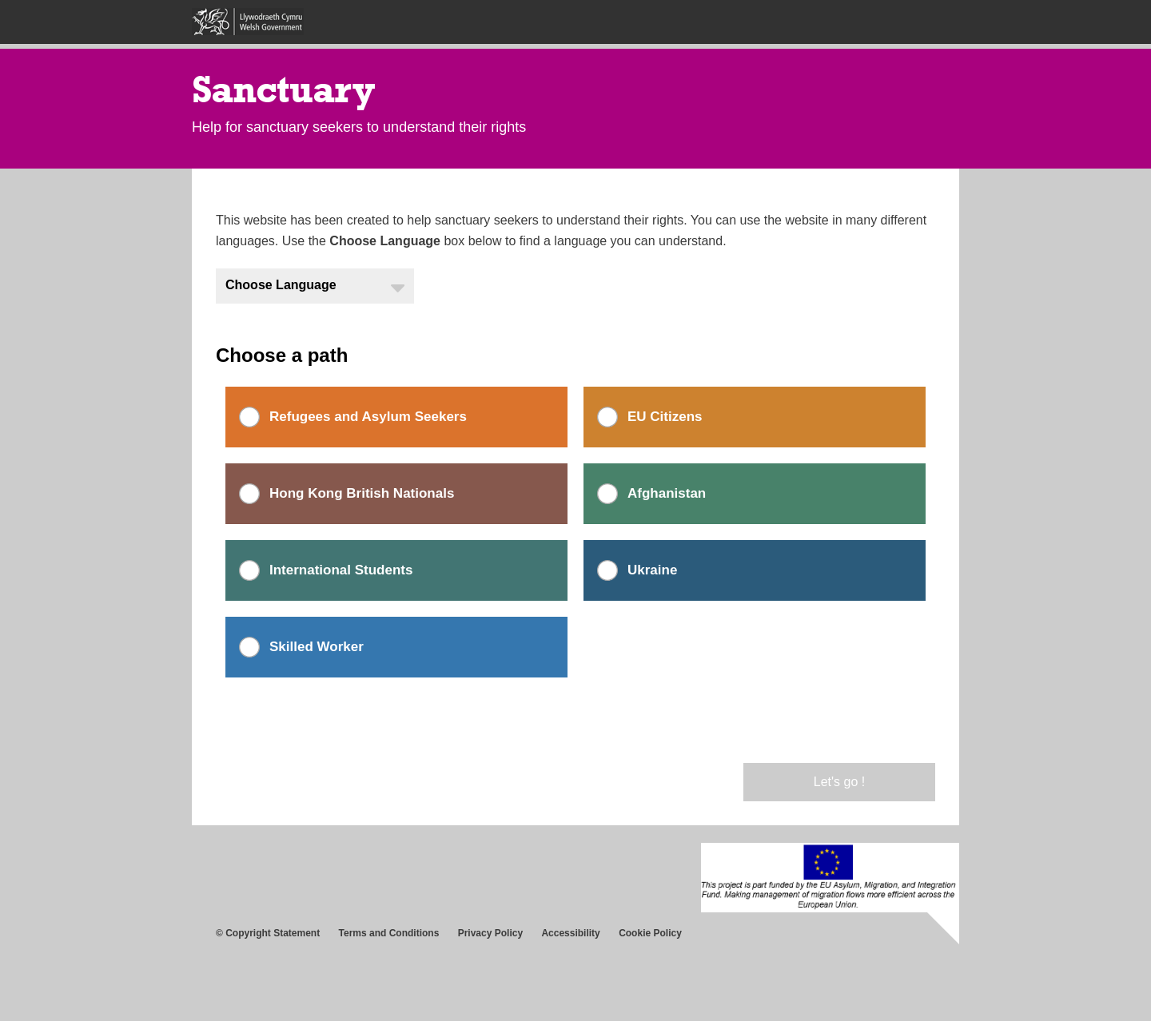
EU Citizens (665, 416)
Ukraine (652, 570)
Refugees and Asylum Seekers (368, 416)
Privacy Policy (490, 933)
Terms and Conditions (389, 933)
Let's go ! (839, 782)
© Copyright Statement (268, 933)
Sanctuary (283, 89)
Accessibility (570, 933)
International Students (340, 570)
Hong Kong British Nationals (361, 493)
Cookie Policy (650, 933)
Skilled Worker (316, 646)
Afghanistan (666, 493)
